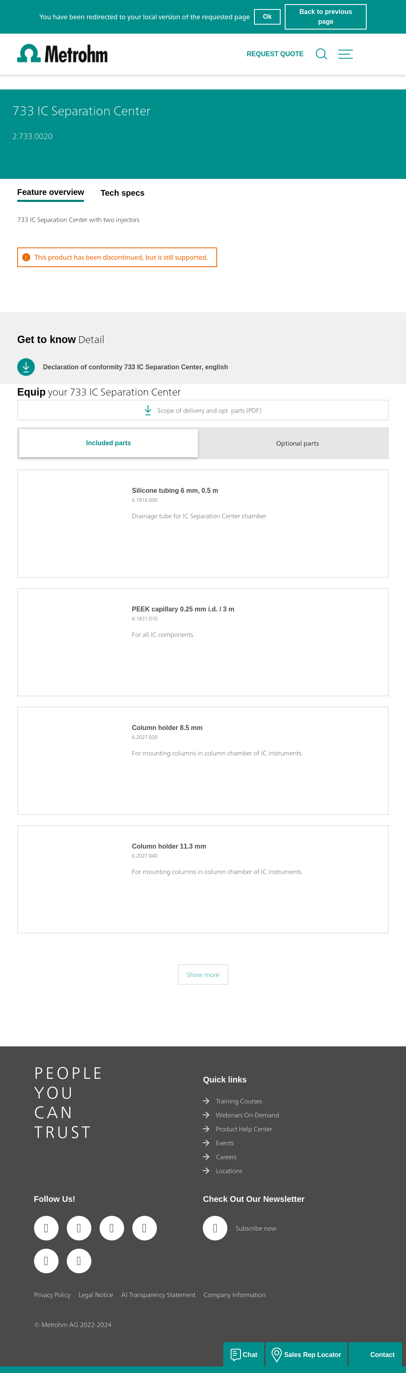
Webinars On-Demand (241, 1115)
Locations (222, 1171)
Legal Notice (96, 1294)
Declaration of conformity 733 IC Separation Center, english (135, 367)
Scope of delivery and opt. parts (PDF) (203, 410)
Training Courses (232, 1101)
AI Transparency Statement (158, 1294)
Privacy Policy (52, 1294)
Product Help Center (237, 1129)
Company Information (234, 1294)
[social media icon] (46, 1228)
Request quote (275, 53)
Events (218, 1143)
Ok (267, 16)
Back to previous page (325, 16)
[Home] (62, 60)
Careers (219, 1157)
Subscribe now (240, 1228)
